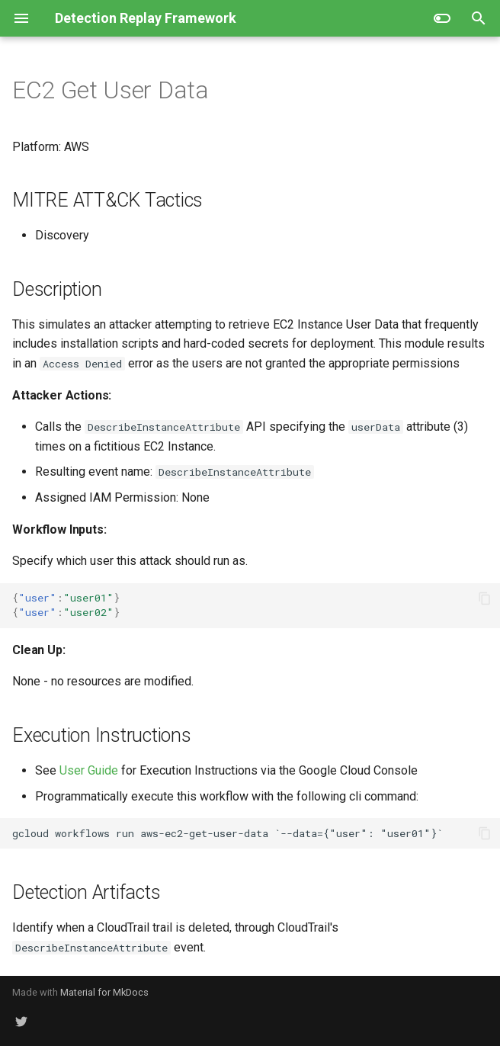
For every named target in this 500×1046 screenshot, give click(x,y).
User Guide (88, 770)
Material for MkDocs (104, 992)
